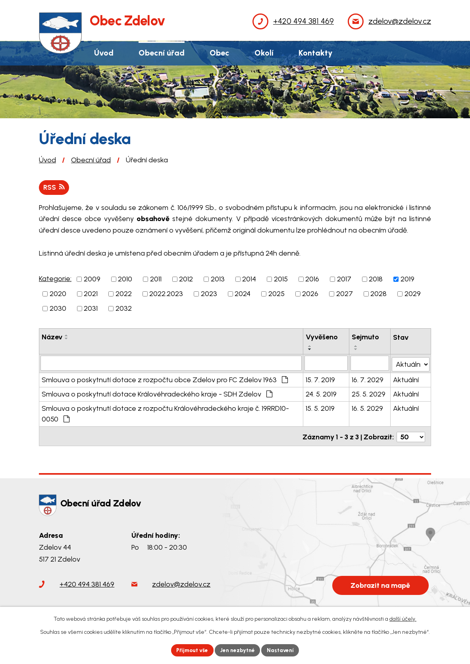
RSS (54, 187)
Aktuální (406, 379)
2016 (312, 279)
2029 (413, 294)
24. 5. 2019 (321, 393)
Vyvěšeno (322, 337)
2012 (186, 279)
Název (52, 337)
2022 (124, 294)
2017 (344, 279)
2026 (310, 294)
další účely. (402, 618)
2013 (218, 279)
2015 (281, 279)
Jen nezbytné (238, 650)
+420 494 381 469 (87, 581)
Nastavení (282, 650)
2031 (91, 308)
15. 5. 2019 (320, 408)
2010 (125, 279)
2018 (376, 279)
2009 (92, 279)
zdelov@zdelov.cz (181, 581)
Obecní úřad (91, 160)
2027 (344, 294)
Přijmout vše (191, 650)
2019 (407, 279)
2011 (156, 279)
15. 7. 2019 (320, 379)
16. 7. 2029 (368, 379)
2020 (58, 294)
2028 (378, 294)
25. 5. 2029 (369, 393)
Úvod (47, 160)
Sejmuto (365, 337)
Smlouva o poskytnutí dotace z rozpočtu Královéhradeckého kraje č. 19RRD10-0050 (165, 413)
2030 (58, 308)
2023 (209, 294)
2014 (249, 279)
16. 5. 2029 (367, 408)
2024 (242, 294)
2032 (124, 308)
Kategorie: (55, 279)
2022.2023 (166, 294)
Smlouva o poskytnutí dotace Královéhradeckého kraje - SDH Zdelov (157, 393)
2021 (91, 294)
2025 (276, 294)
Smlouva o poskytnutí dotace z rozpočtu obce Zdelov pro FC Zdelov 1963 (165, 379)
